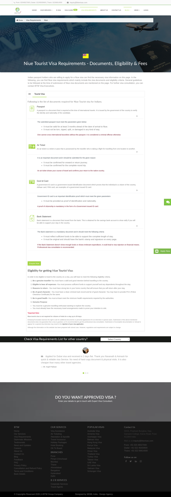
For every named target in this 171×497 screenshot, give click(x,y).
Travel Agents (57, 487)
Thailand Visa (93, 454)
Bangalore (55, 470)
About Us (104, 10)
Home (34, 10)
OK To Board (56, 448)
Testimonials (19, 442)
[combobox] (115, 339)
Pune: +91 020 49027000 (135, 445)
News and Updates (22, 445)
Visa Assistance (58, 431)
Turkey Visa (92, 457)
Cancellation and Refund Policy (28, 468)
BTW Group (48, 494)
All (29, 94)
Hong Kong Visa (94, 442)
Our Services (46, 10)
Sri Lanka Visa (93, 465)
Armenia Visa (93, 434)
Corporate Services (59, 484)
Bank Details (19, 474)
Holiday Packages (59, 442)
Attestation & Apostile (60, 437)
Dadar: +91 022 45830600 (135, 448)
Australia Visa (93, 431)
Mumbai (54, 462)
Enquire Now (34, 263)
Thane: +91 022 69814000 (136, 451)
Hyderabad (55, 473)
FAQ (16, 462)
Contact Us (116, 10)
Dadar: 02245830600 (38, 2)
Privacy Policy (20, 465)
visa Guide (71, 10)
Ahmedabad (56, 467)
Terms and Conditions (23, 471)
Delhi (53, 476)
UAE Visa (91, 462)
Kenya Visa (92, 445)
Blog (127, 10)
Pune (53, 456)
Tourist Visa (39, 94)
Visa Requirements (88, 10)
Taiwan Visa (92, 460)
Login (146, 10)
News (137, 10)
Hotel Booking (57, 445)
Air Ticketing (56, 434)
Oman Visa (92, 451)
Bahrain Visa (93, 439)
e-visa (58, 10)
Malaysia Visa (93, 448)
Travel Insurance (58, 439)
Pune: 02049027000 (23, 2)
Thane (53, 465)
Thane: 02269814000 (54, 2)
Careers (17, 448)
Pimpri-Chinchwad (59, 459)
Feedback (18, 460)
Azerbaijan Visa (94, 437)
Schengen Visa (94, 471)
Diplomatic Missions (23, 439)
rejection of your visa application (73, 324)
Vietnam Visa (93, 468)
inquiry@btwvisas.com (78, 3)
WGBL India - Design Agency (100, 494)
